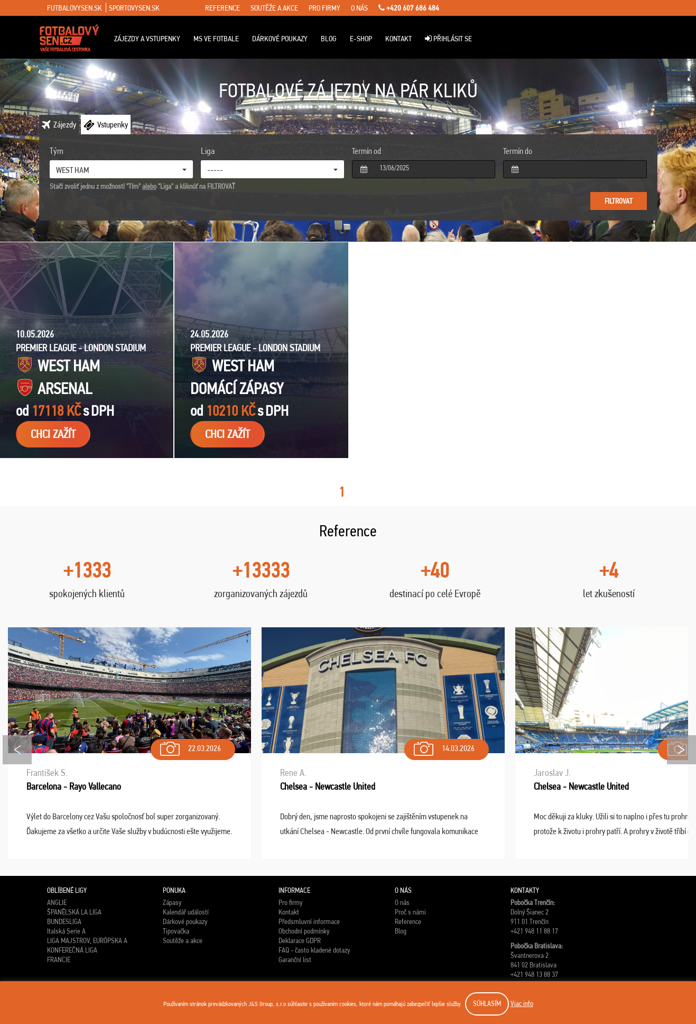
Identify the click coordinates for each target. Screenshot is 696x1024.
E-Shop (361, 38)
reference (222, 8)
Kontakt (398, 38)
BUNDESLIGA (64, 921)
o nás (359, 8)
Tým (56, 150)
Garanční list (295, 959)
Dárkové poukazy (280, 38)
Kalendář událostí (186, 912)
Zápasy (172, 902)
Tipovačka (176, 931)
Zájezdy (64, 125)
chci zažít (53, 434)
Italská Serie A (66, 931)
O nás (402, 902)
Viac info (522, 1003)
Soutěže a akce (182, 940)
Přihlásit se (448, 38)
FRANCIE (58, 959)
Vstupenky (112, 125)
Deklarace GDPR (300, 940)
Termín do (517, 151)
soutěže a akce (274, 8)
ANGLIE (57, 902)
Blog (329, 38)
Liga (208, 150)
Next (681, 749)
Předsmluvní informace (309, 921)
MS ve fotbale (216, 38)
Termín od (366, 151)
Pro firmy (290, 902)
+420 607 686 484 (408, 8)
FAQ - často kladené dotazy (314, 950)
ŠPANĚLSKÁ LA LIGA (74, 912)
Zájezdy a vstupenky (147, 38)
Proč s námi (410, 912)
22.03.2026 (189, 746)
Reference (408, 921)
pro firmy (324, 8)
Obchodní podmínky (304, 931)
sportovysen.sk (134, 8)
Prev (17, 749)
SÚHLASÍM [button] (487, 1003)
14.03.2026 (443, 746)
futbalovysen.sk (74, 8)
